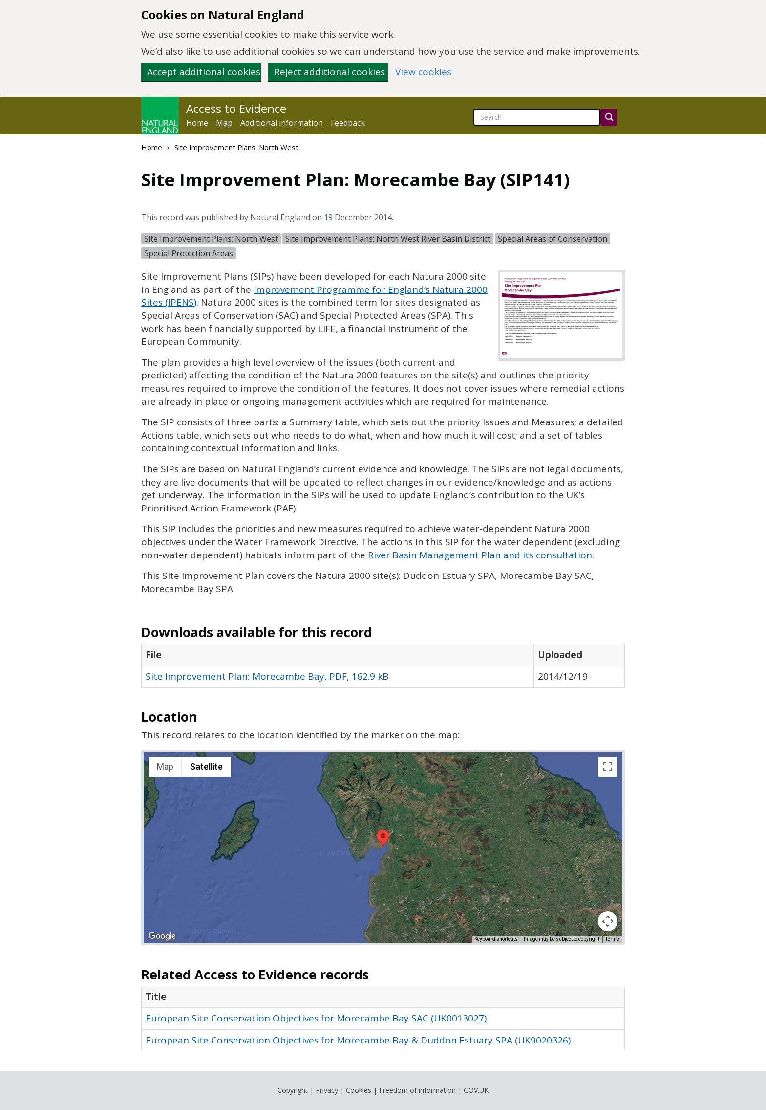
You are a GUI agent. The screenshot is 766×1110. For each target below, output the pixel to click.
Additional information (281, 123)
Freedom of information (417, 1090)
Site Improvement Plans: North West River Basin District (387, 238)
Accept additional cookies (203, 72)
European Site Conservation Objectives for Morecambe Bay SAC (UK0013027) (316, 1018)
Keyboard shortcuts (496, 939)
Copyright (292, 1090)
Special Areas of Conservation (552, 238)
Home (197, 123)
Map (224, 123)
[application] (383, 847)
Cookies (358, 1090)
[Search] (608, 117)
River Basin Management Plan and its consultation (480, 555)
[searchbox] (536, 117)
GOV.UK (476, 1090)
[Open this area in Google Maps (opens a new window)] (162, 936)
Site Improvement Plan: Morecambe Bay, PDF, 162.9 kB (267, 676)
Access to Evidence (236, 108)
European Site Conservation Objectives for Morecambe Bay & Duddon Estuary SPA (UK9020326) (358, 1040)
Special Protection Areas (188, 253)
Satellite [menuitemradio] (206, 766)
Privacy (327, 1090)
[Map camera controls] (607, 921)
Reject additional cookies (329, 72)
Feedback (348, 123)
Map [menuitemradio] (165, 766)
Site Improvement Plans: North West (236, 147)
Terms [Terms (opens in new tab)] (612, 939)
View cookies (423, 72)
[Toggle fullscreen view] (607, 767)
